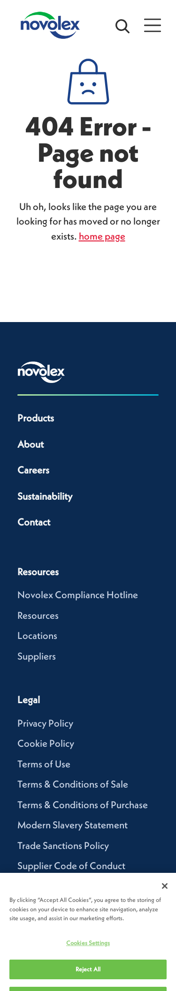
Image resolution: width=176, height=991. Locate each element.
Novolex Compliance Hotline (77, 594)
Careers (33, 470)
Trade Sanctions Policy (63, 845)
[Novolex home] (41, 372)
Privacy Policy (45, 723)
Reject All (88, 979)
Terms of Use (43, 764)
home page (102, 236)
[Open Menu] (152, 25)
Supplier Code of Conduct (71, 865)
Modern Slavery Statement (72, 824)
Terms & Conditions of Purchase (82, 804)
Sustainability (44, 496)
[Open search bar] (122, 25)
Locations (37, 635)
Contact (33, 522)
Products (35, 418)
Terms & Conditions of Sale (72, 784)
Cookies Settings (88, 952)
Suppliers (36, 656)
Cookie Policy (45, 743)
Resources (38, 615)
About (30, 444)
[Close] (164, 895)
